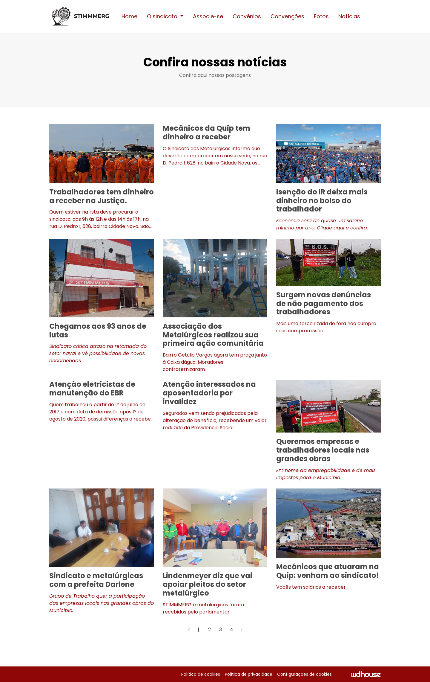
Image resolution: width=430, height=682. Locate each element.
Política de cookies (200, 674)
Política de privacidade (248, 674)
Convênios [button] (247, 16)
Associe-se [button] (208, 16)
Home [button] (129, 16)
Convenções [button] (287, 16)
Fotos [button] (321, 16)
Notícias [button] (349, 16)
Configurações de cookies (304, 674)
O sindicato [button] (163, 16)
